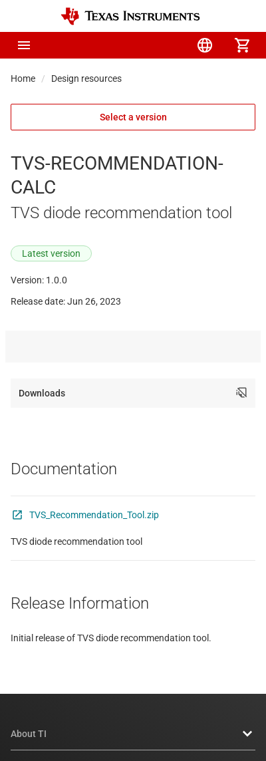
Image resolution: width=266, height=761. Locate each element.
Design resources (86, 78)
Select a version (133, 117)
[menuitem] (130, 45)
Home (23, 78)
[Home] (130, 16)
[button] (24, 45)
